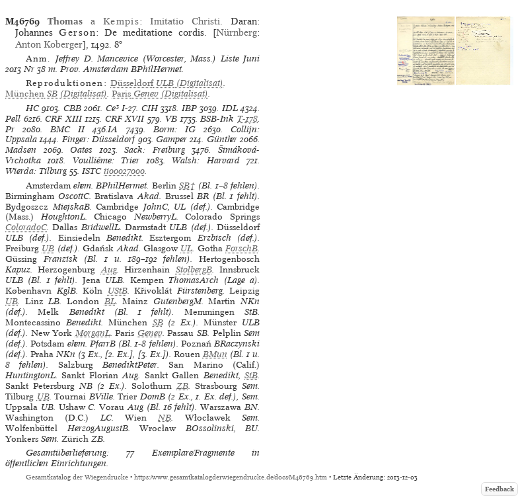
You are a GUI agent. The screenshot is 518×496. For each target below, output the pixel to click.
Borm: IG (174, 129)
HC (32, 108)
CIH (149, 108)
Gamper (171, 139)
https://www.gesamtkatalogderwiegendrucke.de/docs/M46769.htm (230, 477)
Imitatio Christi (185, 21)
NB (164, 417)
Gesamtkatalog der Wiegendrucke (77, 477)
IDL (230, 108)
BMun (215, 354)
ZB (182, 386)
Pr (10, 129)
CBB (72, 108)
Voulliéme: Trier (106, 160)
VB (171, 118)
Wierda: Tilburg (36, 171)
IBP (189, 108)
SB (158, 322)
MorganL (92, 333)
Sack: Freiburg (154, 149)
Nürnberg (236, 32)
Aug (109, 269)
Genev (150, 333)
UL (186, 248)
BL (110, 301)
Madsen (20, 149)
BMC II (67, 129)
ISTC (91, 171)
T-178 (247, 118)
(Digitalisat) (166, 83)
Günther (222, 139)
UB (48, 248)
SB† (187, 185)
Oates (81, 149)
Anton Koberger (49, 44)
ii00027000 (124, 171)
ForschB (241, 248)
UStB (118, 290)
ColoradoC (26, 227)
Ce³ (112, 108)
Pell (12, 118)
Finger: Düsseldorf (98, 139)
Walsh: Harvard (205, 160)
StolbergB (194, 269)
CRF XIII (63, 118)
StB (251, 375)
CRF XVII (125, 118)
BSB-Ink (217, 118)
